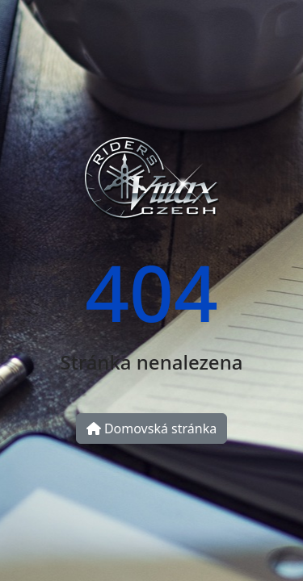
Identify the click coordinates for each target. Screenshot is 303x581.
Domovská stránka (151, 428)
